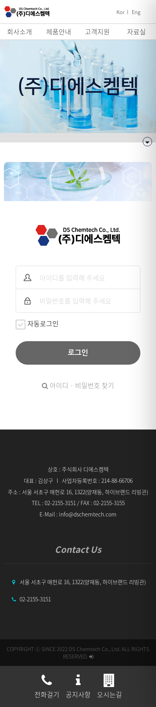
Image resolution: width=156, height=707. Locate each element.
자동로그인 (37, 323)
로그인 (78, 352)
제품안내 (58, 31)
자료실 (136, 31)
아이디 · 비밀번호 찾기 (78, 385)
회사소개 (19, 31)
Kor (121, 12)
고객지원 (97, 31)
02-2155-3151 (35, 599)
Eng (136, 12)
